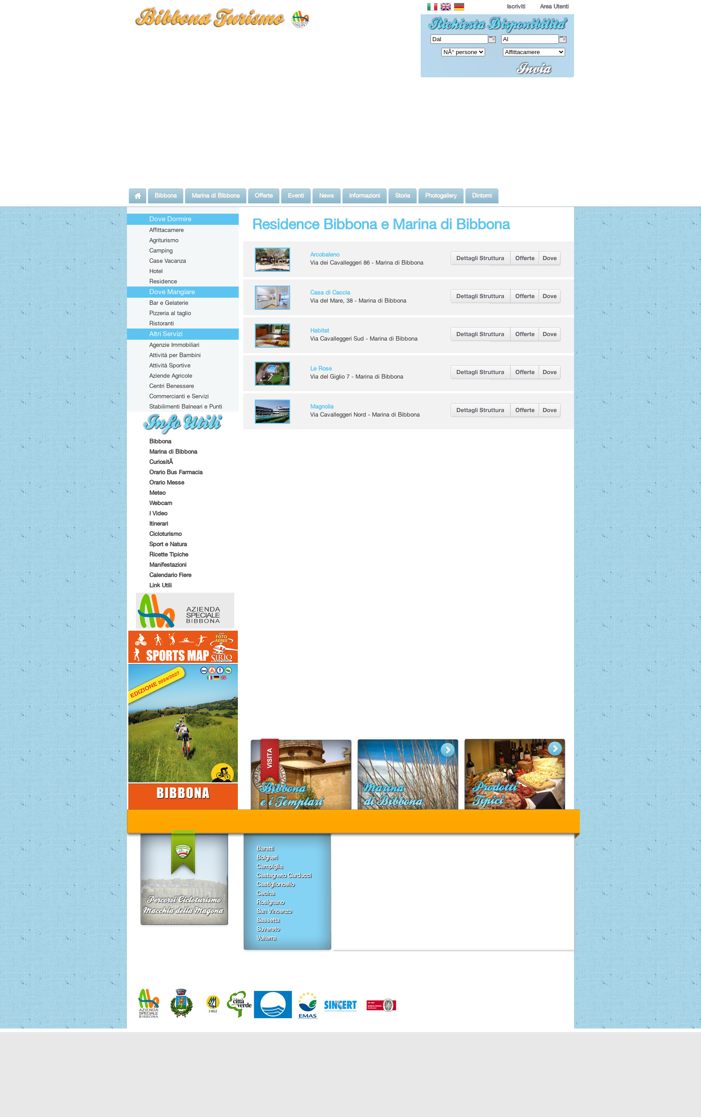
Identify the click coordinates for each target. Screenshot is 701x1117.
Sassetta (268, 919)
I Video (158, 513)
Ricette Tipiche (168, 554)
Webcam (160, 502)
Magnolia (322, 406)
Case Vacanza (167, 260)
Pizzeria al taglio (170, 312)
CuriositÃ (161, 461)
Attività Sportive (169, 365)
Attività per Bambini (175, 354)
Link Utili (160, 585)
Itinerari (158, 523)
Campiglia (270, 866)
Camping (161, 250)
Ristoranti (161, 323)
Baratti (265, 848)
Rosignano (270, 902)
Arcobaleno (324, 254)
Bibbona (160, 441)
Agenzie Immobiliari (174, 344)
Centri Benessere (171, 385)
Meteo (157, 492)
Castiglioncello (275, 884)
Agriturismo (163, 240)
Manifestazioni (167, 564)
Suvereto (268, 928)
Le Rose (321, 368)
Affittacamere (166, 229)
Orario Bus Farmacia (176, 472)
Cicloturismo (165, 533)
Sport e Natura (168, 544)
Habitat (319, 330)
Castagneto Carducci (284, 875)
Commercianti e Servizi (179, 396)
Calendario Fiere (170, 574)
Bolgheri (267, 857)
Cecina (265, 893)
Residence (163, 281)
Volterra (266, 937)
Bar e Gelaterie (168, 302)
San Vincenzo (274, 911)
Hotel (156, 270)
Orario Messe (166, 482)
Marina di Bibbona (173, 451)
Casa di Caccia (330, 292)
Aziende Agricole (170, 375)
